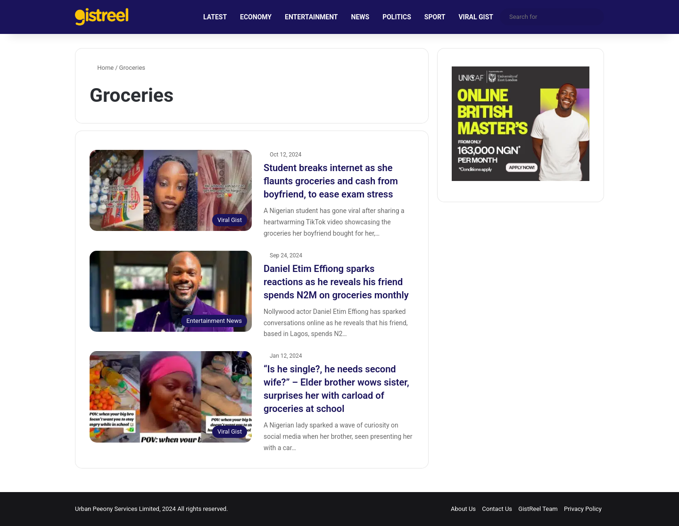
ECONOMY (256, 17)
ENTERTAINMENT (311, 17)
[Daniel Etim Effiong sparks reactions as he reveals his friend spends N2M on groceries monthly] (171, 291)
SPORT (435, 17)
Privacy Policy (583, 508)
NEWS (360, 17)
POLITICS (396, 17)
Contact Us (497, 508)
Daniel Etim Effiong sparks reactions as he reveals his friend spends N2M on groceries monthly (336, 282)
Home (102, 67)
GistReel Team (537, 508)
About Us (463, 508)
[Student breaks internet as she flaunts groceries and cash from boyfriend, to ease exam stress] (171, 190)
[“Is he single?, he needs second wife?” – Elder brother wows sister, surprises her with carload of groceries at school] (171, 397)
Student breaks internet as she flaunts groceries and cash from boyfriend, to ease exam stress (331, 181)
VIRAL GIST (475, 17)
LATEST (215, 17)
